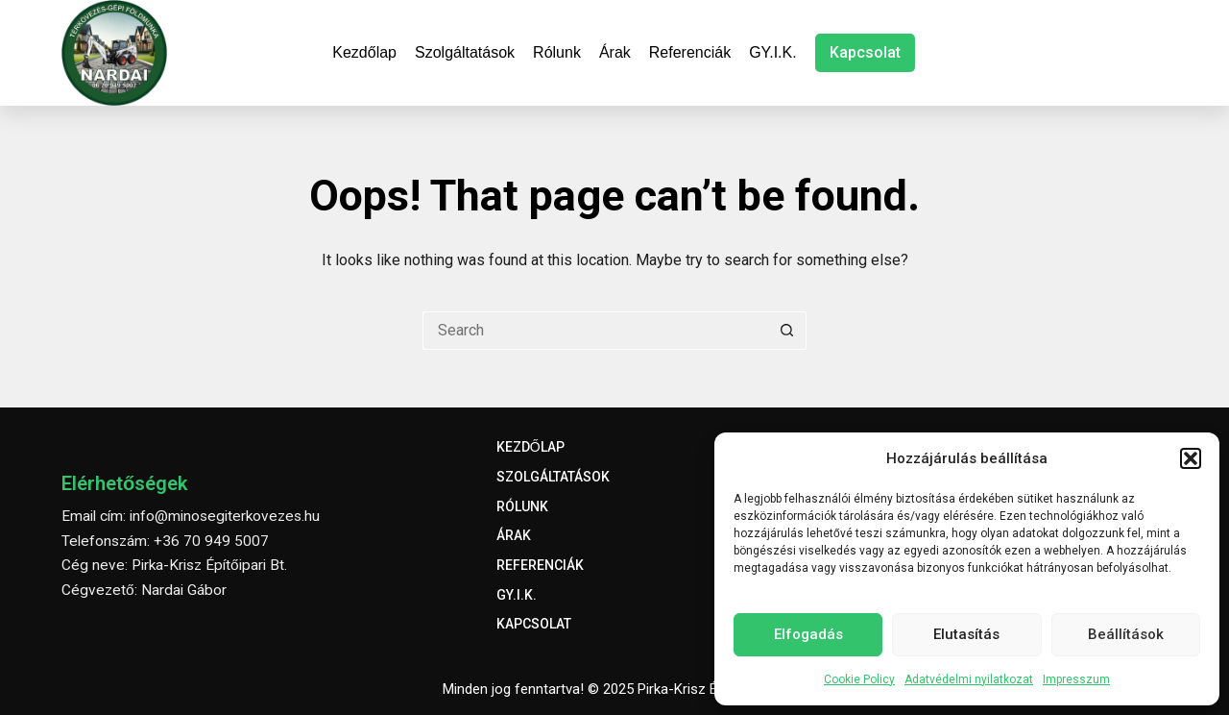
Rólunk (557, 52)
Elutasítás (966, 634)
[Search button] (787, 330)
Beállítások (1126, 634)
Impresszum (1076, 679)
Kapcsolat (865, 52)
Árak (615, 52)
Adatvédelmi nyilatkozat (968, 679)
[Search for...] (595, 330)
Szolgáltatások (465, 52)
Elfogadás (808, 634)
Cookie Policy (859, 679)
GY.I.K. (773, 52)
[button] (1190, 458)
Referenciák (690, 52)
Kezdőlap (364, 52)
